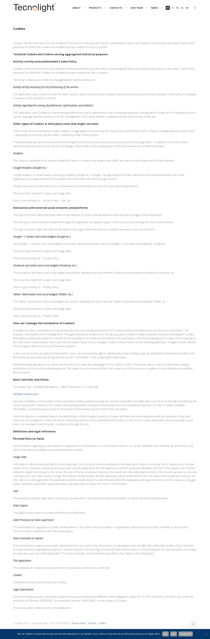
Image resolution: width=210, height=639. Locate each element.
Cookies (92, 623)
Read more (185, 634)
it (173, 8)
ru (187, 8)
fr (177, 8)
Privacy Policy (79, 623)
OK (165, 634)
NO (173, 634)
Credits (102, 623)
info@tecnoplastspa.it (25, 394)
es (182, 8)
